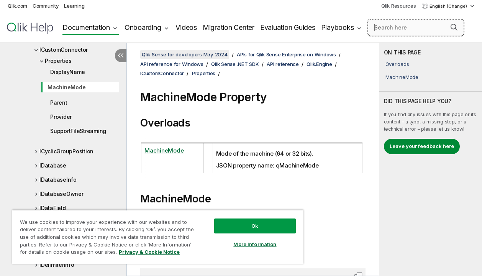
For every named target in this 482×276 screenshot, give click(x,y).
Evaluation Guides (287, 27)
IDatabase (52, 165)
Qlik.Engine (319, 64)
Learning (74, 6)
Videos (186, 27)
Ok (254, 226)
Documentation (86, 27)
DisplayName (67, 72)
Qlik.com (17, 6)
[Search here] (416, 28)
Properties (58, 61)
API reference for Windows (171, 64)
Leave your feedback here (422, 146)
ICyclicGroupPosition (66, 151)
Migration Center (228, 27)
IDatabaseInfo (58, 179)
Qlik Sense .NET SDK (235, 64)
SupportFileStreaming (78, 131)
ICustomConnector (63, 49)
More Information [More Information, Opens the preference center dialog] (254, 244)
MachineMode (66, 87)
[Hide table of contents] (120, 55)
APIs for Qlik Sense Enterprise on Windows (286, 54)
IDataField (52, 208)
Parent (58, 102)
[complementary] (430, 159)
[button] (454, 27)
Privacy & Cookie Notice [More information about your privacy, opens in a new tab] (149, 252)
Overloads (397, 64)
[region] (157, 237)
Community (46, 6)
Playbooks (337, 27)
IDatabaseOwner (61, 194)
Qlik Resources (398, 6)
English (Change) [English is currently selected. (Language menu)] (449, 6)
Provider (61, 116)
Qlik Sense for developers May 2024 (185, 54)
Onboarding (143, 27)
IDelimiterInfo (56, 264)
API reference (283, 64)
